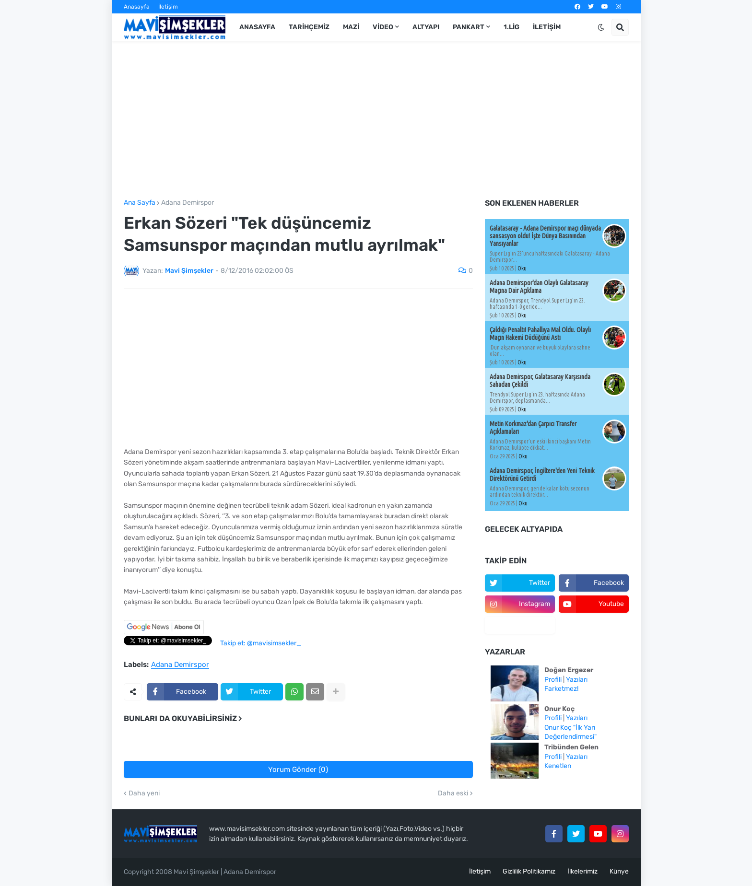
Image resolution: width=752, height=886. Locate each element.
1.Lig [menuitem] (511, 27)
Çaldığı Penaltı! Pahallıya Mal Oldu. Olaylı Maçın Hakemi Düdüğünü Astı (540, 333)
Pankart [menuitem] (468, 27)
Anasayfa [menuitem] (257, 27)
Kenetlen (557, 766)
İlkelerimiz (582, 871)
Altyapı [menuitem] (425, 27)
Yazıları (577, 680)
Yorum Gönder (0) (298, 769)
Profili (553, 680)
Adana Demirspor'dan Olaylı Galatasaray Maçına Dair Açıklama (539, 286)
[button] (600, 27)
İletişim (168, 6)
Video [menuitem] (383, 27)
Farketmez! (561, 689)
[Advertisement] (376, 120)
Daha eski (453, 793)
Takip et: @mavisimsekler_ (260, 643)
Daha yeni (144, 793)
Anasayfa (137, 6)
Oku (522, 268)
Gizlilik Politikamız (529, 871)
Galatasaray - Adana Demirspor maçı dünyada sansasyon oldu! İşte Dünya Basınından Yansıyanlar (545, 235)
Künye (619, 871)
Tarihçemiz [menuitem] (309, 27)
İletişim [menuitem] (547, 27)
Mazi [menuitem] (351, 27)
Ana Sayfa (139, 202)
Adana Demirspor (187, 202)
